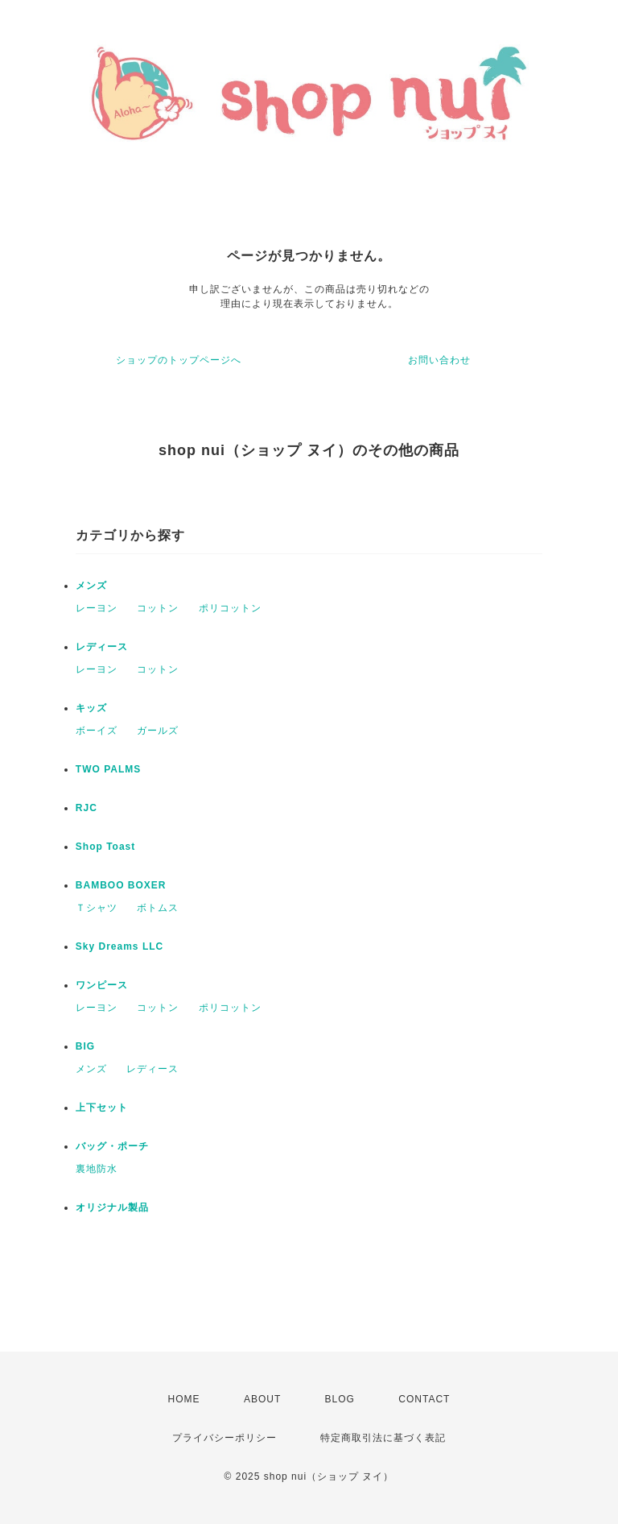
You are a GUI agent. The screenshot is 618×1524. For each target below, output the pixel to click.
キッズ (91, 708)
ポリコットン (230, 608)
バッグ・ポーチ (112, 1146)
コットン (158, 608)
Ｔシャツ (96, 907)
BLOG (340, 1399)
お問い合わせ (439, 360)
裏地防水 (96, 1168)
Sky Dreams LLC (119, 946)
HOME (184, 1399)
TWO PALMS (108, 769)
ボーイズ (96, 730)
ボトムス (158, 907)
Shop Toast (105, 846)
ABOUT (262, 1399)
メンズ (91, 585)
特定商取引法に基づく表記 (383, 1437)
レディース (102, 646)
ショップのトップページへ (178, 360)
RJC (86, 808)
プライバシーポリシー (224, 1437)
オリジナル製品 (112, 1207)
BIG (85, 1046)
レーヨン (96, 608)
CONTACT (424, 1399)
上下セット (102, 1107)
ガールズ (158, 730)
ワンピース (102, 985)
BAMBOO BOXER (121, 885)
